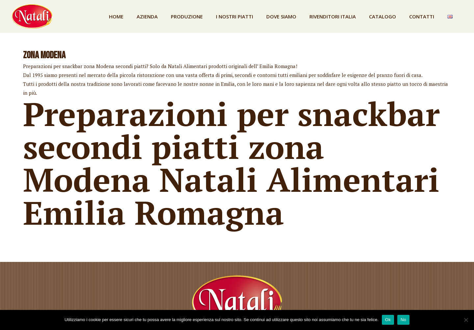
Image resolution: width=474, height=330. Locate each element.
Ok (388, 319)
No (403, 319)
